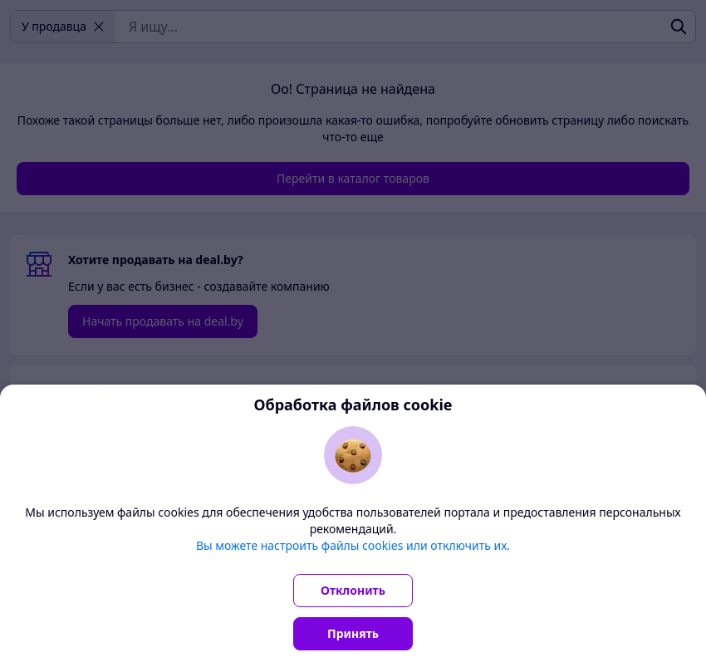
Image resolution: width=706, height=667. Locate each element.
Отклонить (353, 590)
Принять (353, 633)
